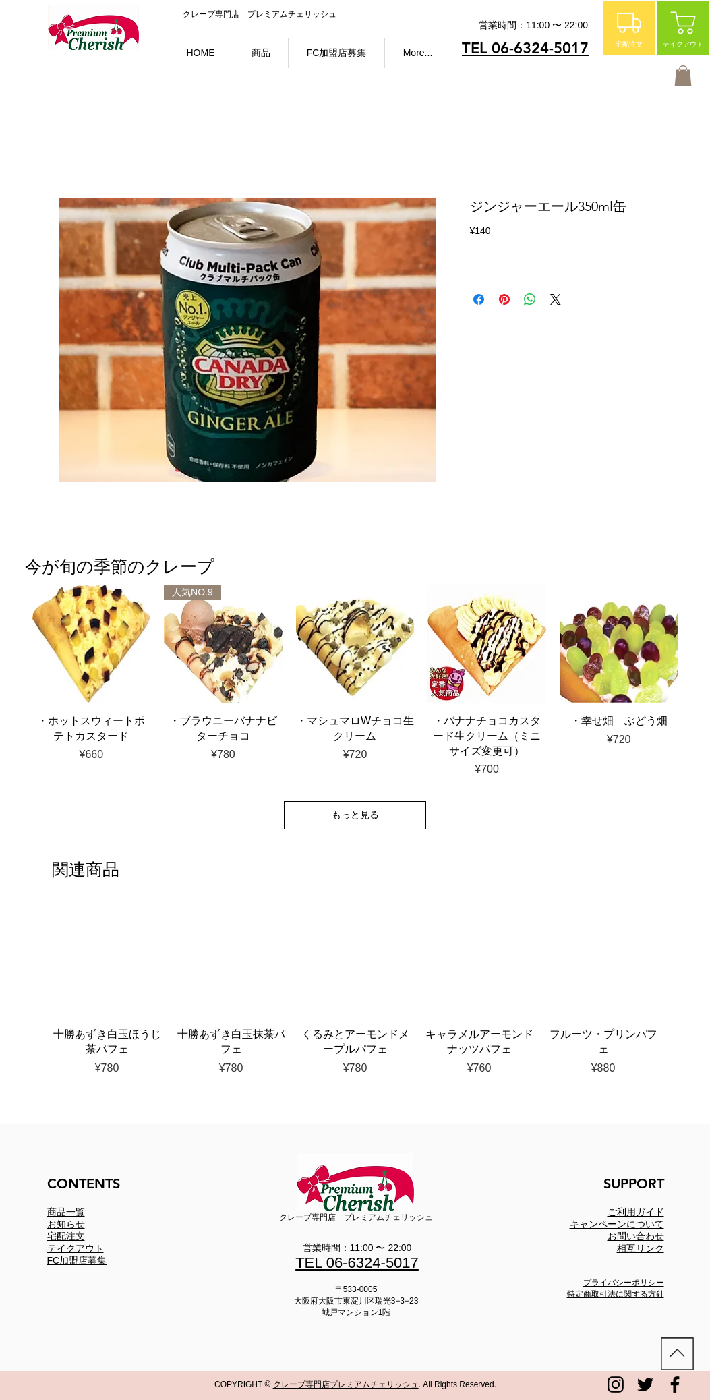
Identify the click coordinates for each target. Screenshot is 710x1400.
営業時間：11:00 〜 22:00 (357, 1247)
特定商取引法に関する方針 (615, 1294)
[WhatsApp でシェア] (530, 299)
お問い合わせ (636, 1236)
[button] (260, 53)
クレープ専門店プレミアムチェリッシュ (346, 1384)
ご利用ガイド (636, 1211)
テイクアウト (75, 1248)
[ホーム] (677, 1353)
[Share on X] (556, 299)
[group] (355, 991)
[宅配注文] (629, 28)
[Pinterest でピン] (504, 299)
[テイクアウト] (683, 28)
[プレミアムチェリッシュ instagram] (615, 1384)
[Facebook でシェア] (479, 299)
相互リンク (640, 1248)
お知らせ (66, 1224)
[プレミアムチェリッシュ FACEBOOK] (675, 1384)
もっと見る (355, 814)
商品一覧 (66, 1211)
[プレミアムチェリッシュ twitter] (645, 1384)
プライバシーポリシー (623, 1282)
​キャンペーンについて (617, 1224)
